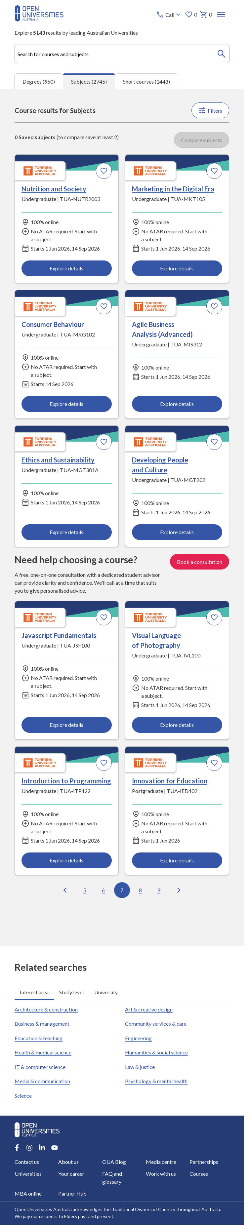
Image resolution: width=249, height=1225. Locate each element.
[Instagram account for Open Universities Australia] (29, 1147)
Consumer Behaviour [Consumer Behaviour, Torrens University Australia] (52, 324)
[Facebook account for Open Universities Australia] (17, 1147)
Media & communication (42, 1081)
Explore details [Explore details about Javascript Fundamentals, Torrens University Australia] (67, 725)
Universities (28, 1173)
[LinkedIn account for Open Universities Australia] (42, 1147)
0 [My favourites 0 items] (191, 15)
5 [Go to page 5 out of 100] (85, 890)
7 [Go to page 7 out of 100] (122, 890)
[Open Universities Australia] (39, 19)
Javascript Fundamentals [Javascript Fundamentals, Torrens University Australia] (58, 635)
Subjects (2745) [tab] (89, 81)
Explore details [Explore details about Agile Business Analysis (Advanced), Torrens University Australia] (177, 404)
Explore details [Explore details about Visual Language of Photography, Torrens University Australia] (177, 725)
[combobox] (122, 54)
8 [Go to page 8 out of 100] (140, 890)
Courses (198, 1173)
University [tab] (106, 992)
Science (23, 1095)
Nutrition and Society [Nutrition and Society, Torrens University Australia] (53, 189)
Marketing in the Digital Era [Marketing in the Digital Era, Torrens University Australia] (173, 189)
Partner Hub (73, 1193)
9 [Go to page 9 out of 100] (159, 890)
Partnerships (203, 1162)
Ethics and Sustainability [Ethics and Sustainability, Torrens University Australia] (58, 460)
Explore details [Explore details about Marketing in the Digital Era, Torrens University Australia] (177, 268)
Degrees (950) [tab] (38, 81)
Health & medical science (43, 1052)
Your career (72, 1173)
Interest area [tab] (34, 992)
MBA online (28, 1193)
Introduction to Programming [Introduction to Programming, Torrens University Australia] (66, 781)
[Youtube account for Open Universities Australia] (54, 1147)
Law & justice (140, 1067)
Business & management (42, 1023)
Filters (211, 110)
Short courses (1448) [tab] (146, 81)
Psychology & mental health (156, 1081)
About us (69, 1162)
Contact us (27, 1162)
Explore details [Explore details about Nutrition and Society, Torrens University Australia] (67, 268)
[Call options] (169, 14)
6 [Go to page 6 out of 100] (103, 890)
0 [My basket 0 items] (206, 15)
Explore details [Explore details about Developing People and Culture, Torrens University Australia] (177, 532)
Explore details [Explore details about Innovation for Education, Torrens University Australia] (177, 860)
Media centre (161, 1162)
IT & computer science (40, 1067)
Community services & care (156, 1023)
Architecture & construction (46, 1009)
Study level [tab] (71, 992)
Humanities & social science (156, 1052)
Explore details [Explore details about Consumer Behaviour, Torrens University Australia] (67, 404)
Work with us (161, 1173)
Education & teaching (38, 1038)
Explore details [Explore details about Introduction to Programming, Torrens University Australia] (67, 860)
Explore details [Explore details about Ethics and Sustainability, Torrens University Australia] (67, 532)
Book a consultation (200, 561)
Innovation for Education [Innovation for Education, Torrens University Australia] (170, 781)
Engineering (138, 1038)
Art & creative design (149, 1009)
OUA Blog (114, 1162)
